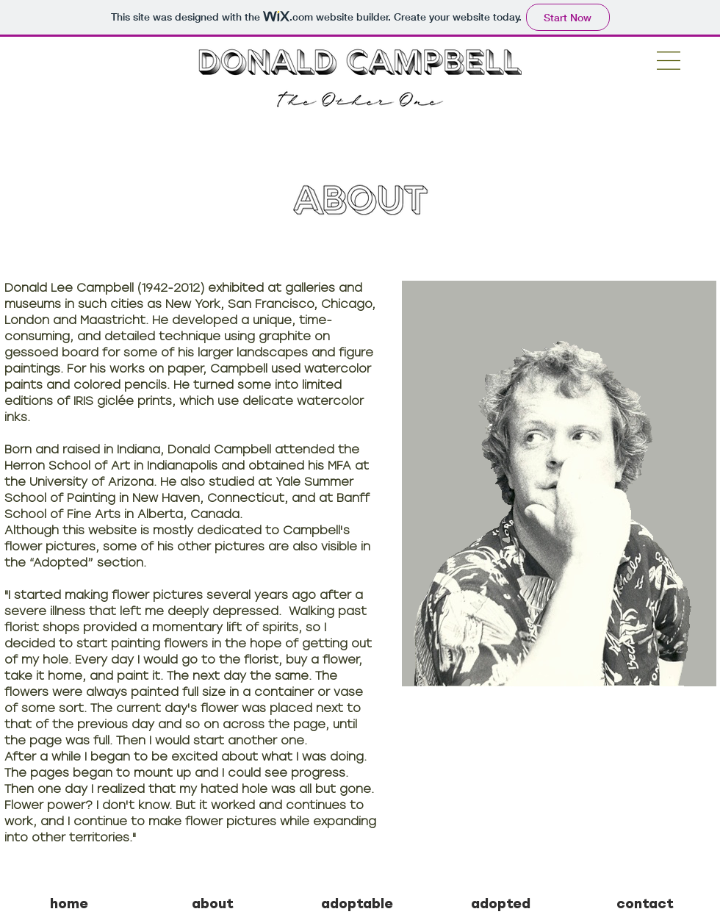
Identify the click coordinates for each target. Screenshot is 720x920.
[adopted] (500, 904)
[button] (668, 60)
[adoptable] (356, 904)
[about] (212, 904)
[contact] (644, 904)
